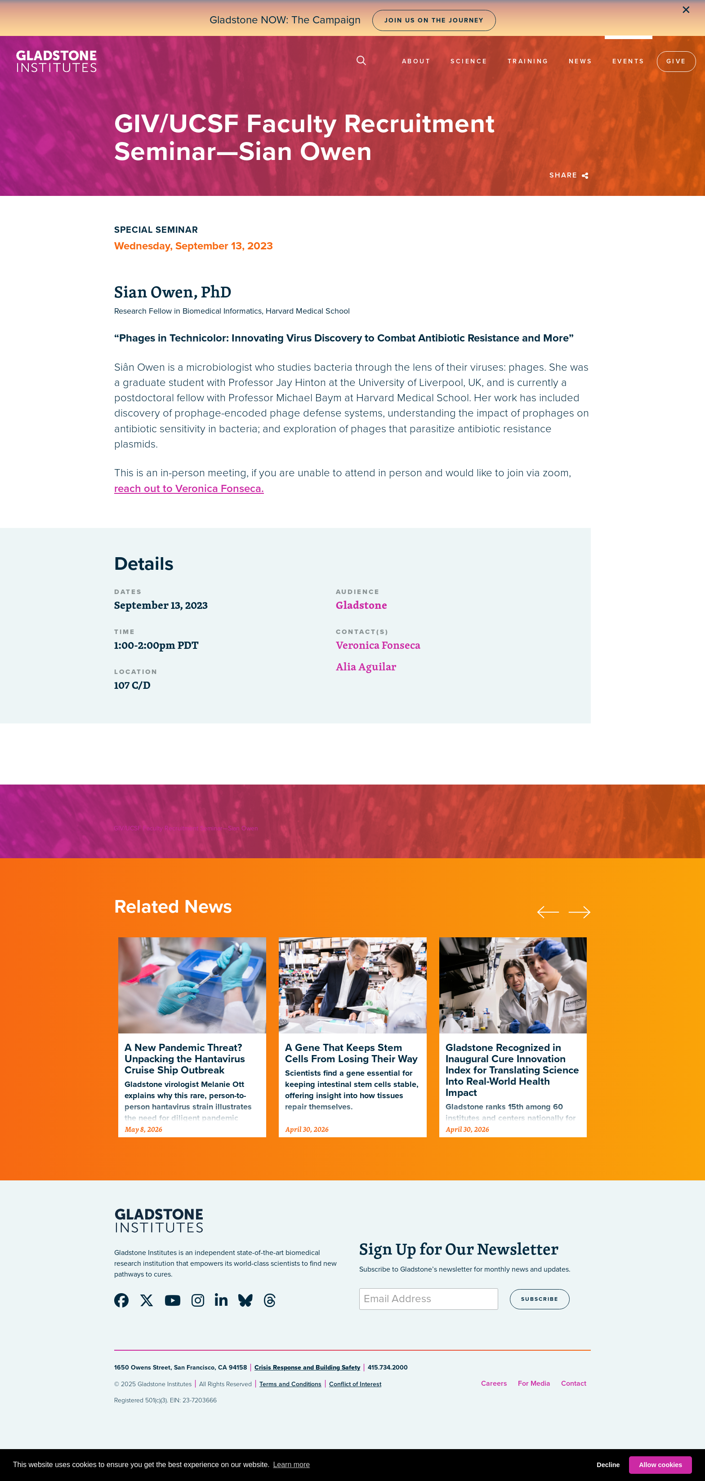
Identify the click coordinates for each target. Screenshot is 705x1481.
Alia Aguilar (366, 666)
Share (570, 175)
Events (628, 61)
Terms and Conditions (290, 1384)
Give (676, 61)
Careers (494, 1383)
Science (469, 61)
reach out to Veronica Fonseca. (189, 488)
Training (528, 61)
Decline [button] (608, 1464)
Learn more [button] (291, 1464)
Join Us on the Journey (434, 20)
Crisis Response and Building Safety (307, 1367)
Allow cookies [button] (660, 1464)
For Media (534, 1383)
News (581, 61)
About (416, 61)
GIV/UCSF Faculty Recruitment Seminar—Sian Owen (186, 828)
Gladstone (361, 605)
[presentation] (552, 911)
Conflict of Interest (355, 1384)
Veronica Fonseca (378, 645)
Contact (573, 1383)
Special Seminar (156, 230)
